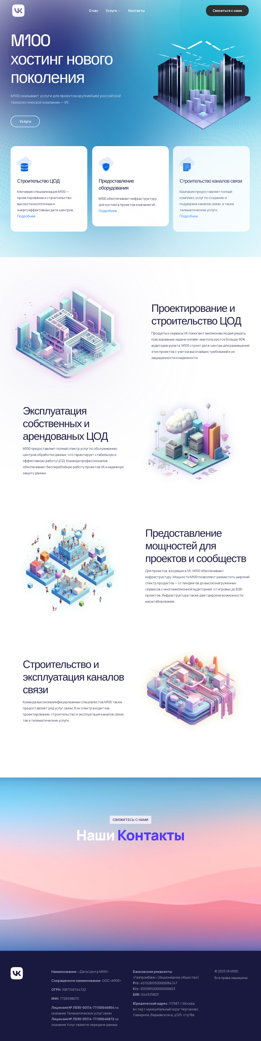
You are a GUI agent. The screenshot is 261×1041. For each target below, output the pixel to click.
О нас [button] (93, 10)
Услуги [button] (111, 10)
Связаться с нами (227, 10)
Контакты (136, 10)
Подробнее (26, 216)
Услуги (25, 121)
